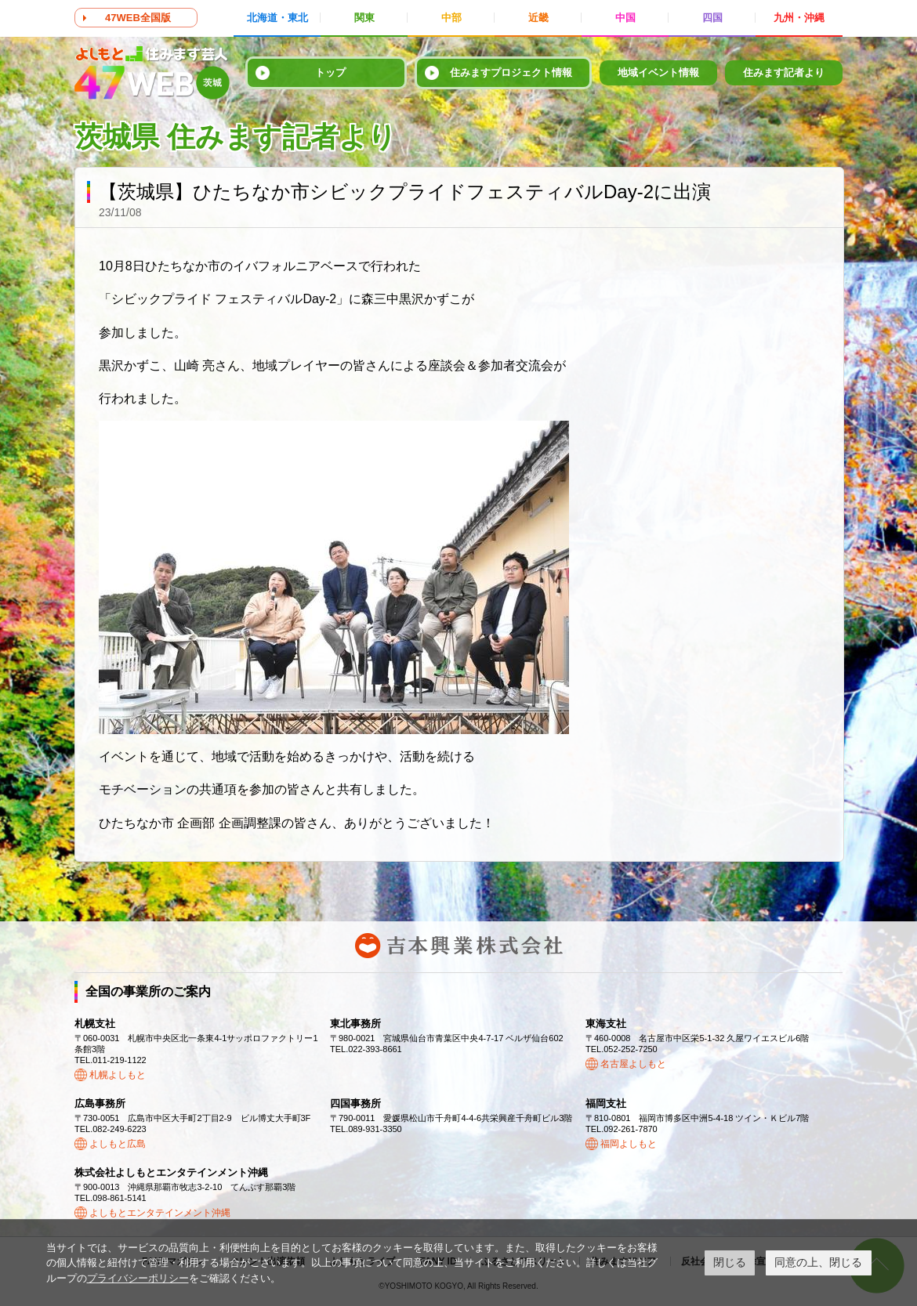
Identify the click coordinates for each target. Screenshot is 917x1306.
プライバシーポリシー (138, 1278)
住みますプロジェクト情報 (511, 72)
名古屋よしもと (633, 1063)
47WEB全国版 (138, 18)
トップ (330, 72)
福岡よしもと (628, 1143)
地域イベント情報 (658, 72)
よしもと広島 (117, 1143)
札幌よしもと (117, 1074)
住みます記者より (784, 72)
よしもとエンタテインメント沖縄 (159, 1212)
